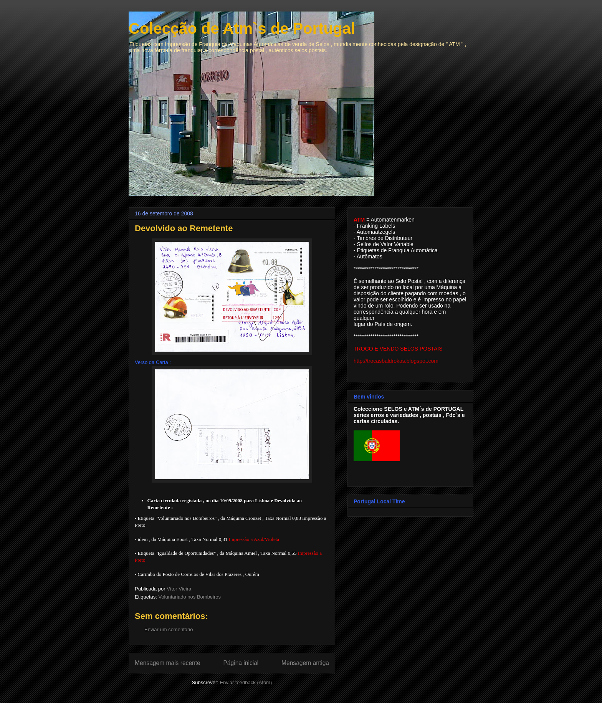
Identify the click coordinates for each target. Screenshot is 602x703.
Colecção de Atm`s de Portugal (242, 28)
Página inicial (240, 663)
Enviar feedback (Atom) (246, 682)
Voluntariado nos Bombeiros (189, 597)
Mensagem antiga (305, 663)
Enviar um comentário (168, 629)
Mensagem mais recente (167, 663)
